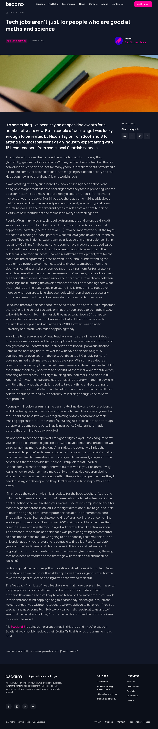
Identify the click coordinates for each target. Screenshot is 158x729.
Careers (93, 3)
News (82, 3)
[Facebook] (132, 136)
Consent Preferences (139, 722)
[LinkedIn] (125, 136)
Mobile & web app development (105, 688)
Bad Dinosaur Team (135, 42)
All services (102, 681)
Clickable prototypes (107, 694)
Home (10, 12)
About (104, 3)
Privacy (97, 722)
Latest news (132, 695)
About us (131, 681)
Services (40, 3)
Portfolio (53, 3)
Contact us (118, 3)
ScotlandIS (18, 627)
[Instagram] (147, 136)
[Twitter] (140, 136)
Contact (121, 722)
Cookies (109, 722)
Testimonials (68, 3)
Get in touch (143, 4)
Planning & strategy (106, 698)
